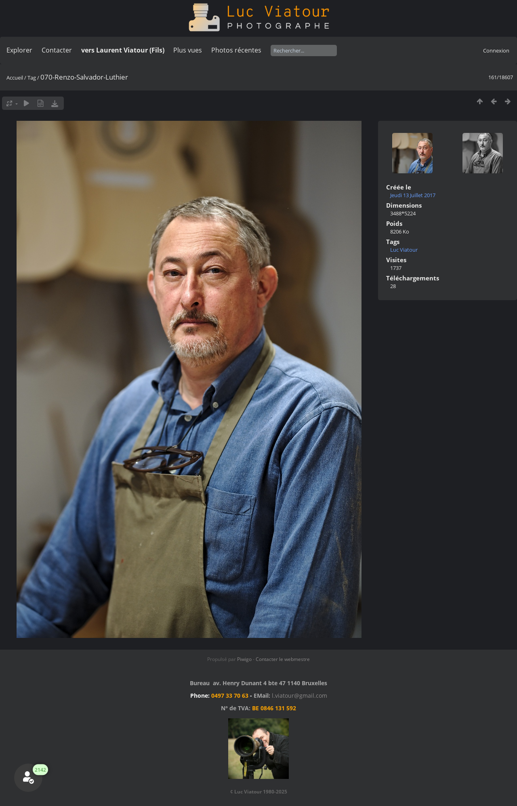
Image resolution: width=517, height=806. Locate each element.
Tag (31, 77)
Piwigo (244, 659)
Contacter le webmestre (283, 659)
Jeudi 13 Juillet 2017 (412, 195)
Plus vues (187, 50)
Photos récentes (236, 50)
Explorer (19, 50)
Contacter (57, 50)
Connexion (496, 50)
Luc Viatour (404, 249)
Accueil (14, 77)
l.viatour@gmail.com (299, 695)
